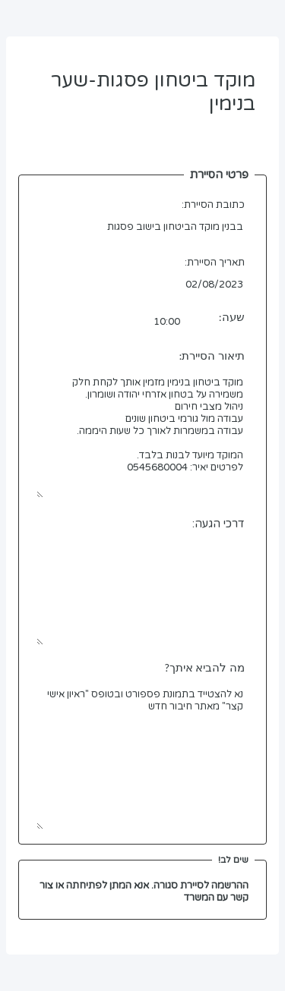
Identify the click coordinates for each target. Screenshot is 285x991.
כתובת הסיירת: (213, 205)
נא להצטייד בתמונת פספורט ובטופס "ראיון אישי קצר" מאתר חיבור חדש (142, 756)
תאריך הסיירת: (215, 262)
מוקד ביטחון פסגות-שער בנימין (142, 107)
